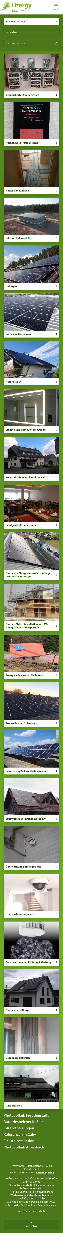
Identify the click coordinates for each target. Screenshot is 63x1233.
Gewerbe (24, 10)
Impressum (24, 1211)
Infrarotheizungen (19, 1127)
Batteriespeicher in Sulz (23, 1121)
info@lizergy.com (45, 1172)
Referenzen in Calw (20, 1134)
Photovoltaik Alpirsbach (24, 1147)
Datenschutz (38, 1211)
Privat (15, 10)
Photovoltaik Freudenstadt (26, 1115)
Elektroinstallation (19, 1140)
